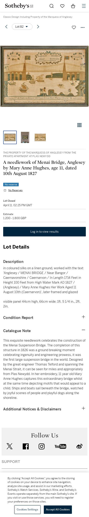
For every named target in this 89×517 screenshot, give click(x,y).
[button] (44, 76)
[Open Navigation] (84, 6)
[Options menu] (22, 26)
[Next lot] (38, 26)
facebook (26, 446)
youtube (60, 446)
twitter (10, 446)
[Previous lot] (6, 26)
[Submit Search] (52, 6)
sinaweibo (79, 446)
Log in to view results (44, 231)
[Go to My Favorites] (62, 6)
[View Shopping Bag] (73, 6)
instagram (42, 446)
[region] (44, 494)
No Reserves (15, 190)
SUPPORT (11, 462)
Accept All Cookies (57, 509)
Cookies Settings (27, 509)
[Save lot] (74, 27)
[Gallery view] (79, 125)
